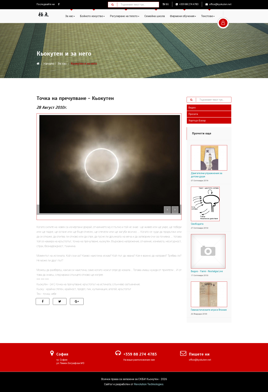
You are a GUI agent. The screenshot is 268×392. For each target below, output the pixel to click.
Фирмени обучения (183, 16)
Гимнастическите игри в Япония (209, 309)
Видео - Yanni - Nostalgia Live (207, 271)
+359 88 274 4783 (187, 4)
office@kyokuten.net (218, 4)
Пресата (193, 114)
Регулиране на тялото (124, 16)
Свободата (197, 224)
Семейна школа (154, 16)
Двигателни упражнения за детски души (206, 175)
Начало (49, 63)
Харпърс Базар (197, 120)
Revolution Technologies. (149, 384)
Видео (192, 107)
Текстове (208, 16)
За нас (70, 16)
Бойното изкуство (92, 16)
